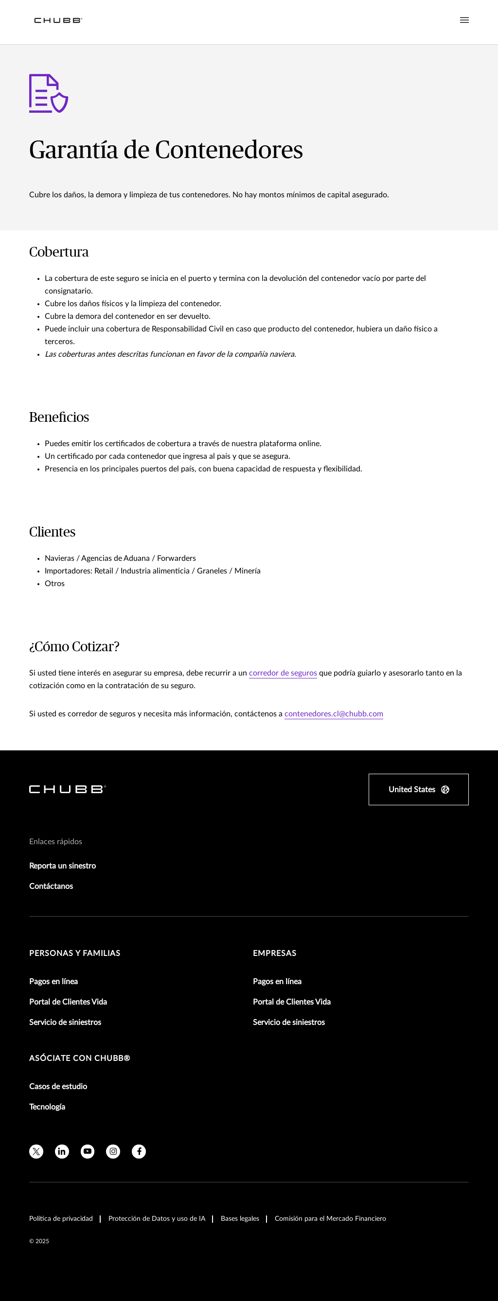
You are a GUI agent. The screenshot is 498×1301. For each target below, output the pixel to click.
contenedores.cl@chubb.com (334, 714)
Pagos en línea (53, 982)
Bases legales (240, 1218)
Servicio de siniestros (65, 1022)
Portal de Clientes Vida (68, 1002)
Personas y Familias (75, 953)
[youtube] (88, 1152)
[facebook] (139, 1152)
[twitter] (36, 1152)
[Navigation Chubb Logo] (58, 22)
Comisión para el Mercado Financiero (330, 1218)
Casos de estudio (58, 1087)
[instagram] (113, 1152)
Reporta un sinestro (62, 866)
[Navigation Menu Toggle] (464, 20)
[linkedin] (62, 1152)
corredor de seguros (283, 673)
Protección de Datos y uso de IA (156, 1218)
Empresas (275, 953)
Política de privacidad (61, 1218)
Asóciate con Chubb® (79, 1058)
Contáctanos (51, 886)
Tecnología (47, 1107)
